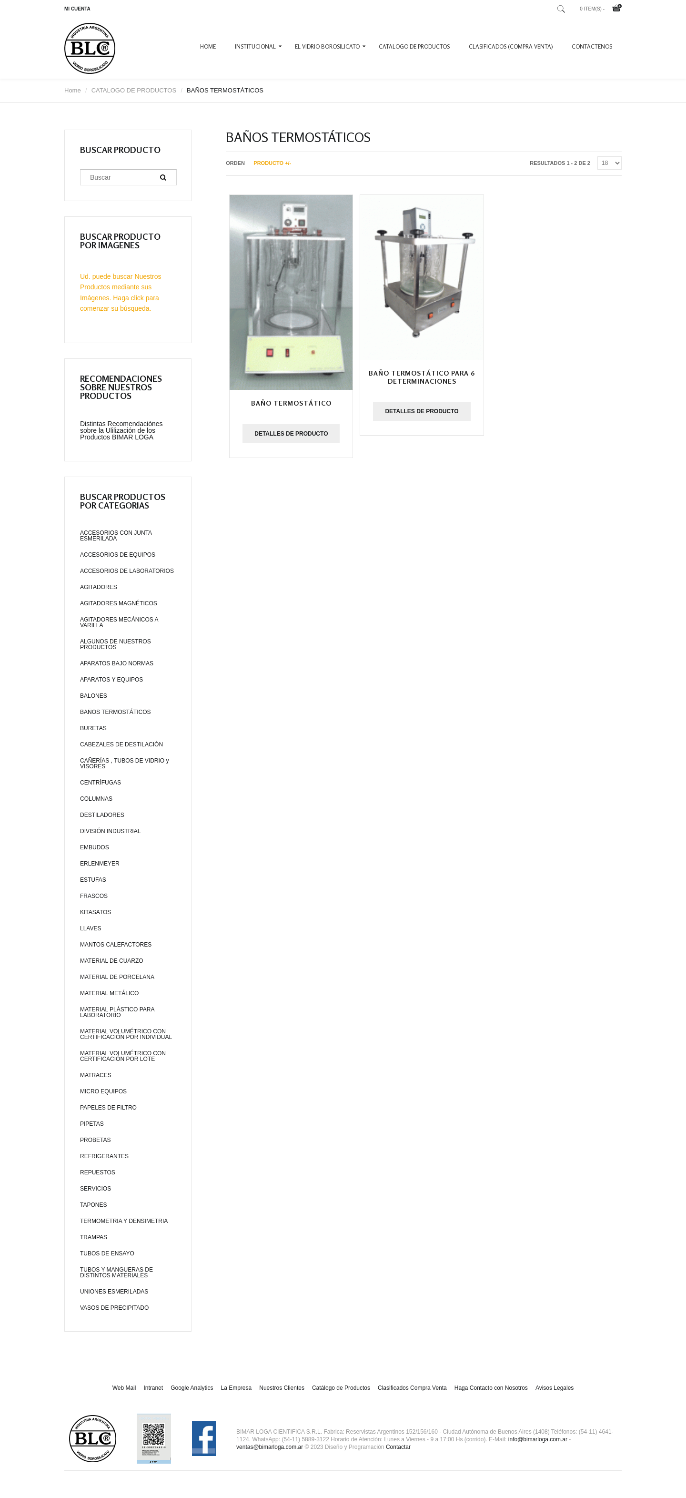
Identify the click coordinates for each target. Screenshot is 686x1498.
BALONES (93, 696)
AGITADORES (98, 587)
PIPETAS (92, 1124)
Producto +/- (272, 163)
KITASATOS (95, 912)
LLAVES (90, 928)
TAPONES (93, 1205)
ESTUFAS (93, 879)
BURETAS (93, 728)
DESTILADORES (102, 815)
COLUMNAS (96, 798)
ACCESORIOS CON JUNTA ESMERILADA (115, 536)
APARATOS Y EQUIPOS (111, 679)
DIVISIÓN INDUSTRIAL (110, 831)
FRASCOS (94, 896)
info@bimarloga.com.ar (537, 1439)
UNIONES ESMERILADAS (114, 1291)
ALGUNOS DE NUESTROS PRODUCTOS (115, 644)
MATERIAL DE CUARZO (111, 961)
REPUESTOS (97, 1172)
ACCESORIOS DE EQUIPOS (117, 554)
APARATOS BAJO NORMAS (116, 663)
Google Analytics (192, 1388)
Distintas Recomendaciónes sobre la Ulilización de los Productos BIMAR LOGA (121, 430)
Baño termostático (291, 403)
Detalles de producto (291, 433)
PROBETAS (95, 1140)
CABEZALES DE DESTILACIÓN (121, 744)
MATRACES (95, 1075)
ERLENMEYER (100, 863)
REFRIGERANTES (104, 1156)
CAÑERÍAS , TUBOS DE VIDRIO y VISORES (124, 763)
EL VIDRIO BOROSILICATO (327, 46)
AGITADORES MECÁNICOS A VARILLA (119, 622)
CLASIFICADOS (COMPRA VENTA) (511, 46)
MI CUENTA (77, 8)
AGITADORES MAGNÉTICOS (118, 603)
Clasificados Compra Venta (412, 1388)
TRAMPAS (93, 1237)
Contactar (398, 1447)
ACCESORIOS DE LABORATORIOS (127, 571)
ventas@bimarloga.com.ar (269, 1447)
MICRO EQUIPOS (103, 1091)
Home (208, 46)
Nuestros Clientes (281, 1388)
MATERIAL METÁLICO (109, 993)
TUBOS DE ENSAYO (107, 1253)
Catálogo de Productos (341, 1388)
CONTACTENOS (592, 46)
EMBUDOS (94, 847)
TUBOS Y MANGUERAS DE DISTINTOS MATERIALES (116, 1272)
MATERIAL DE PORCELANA (117, 977)
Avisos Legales (554, 1388)
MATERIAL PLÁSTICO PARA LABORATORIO (117, 1012)
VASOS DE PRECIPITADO (114, 1307)
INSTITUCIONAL (255, 46)
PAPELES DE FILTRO (108, 1107)
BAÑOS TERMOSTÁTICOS (115, 712)
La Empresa (236, 1388)
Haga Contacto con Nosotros (491, 1388)
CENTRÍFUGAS (100, 782)
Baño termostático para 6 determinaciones (422, 377)
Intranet (153, 1388)
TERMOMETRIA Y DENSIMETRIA (124, 1221)
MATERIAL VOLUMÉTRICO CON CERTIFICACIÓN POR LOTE (123, 1056)
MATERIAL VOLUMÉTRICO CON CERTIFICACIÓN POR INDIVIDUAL (126, 1034)
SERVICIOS (95, 1188)
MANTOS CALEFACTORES (115, 944)
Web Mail (124, 1388)
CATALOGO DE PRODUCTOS (414, 46)
